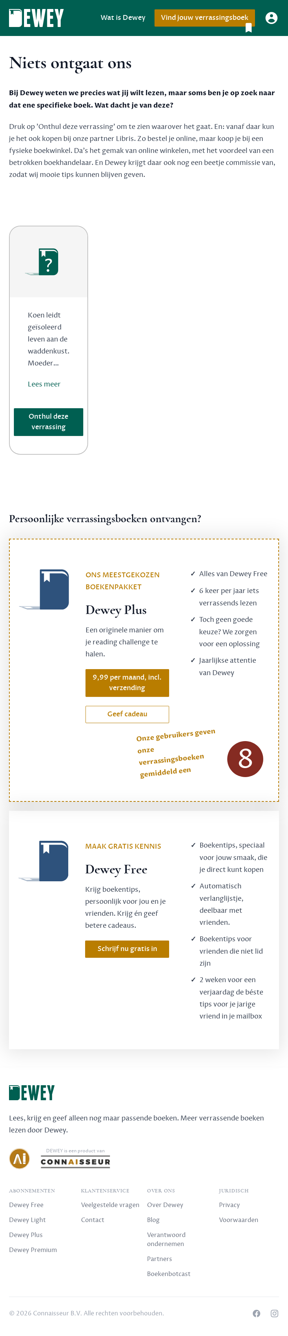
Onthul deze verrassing (48, 421)
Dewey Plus (26, 1235)
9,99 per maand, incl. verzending (127, 682)
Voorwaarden (238, 1220)
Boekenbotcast (168, 1274)
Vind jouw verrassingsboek (208, 20)
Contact (92, 1220)
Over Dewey (165, 1205)
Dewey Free (26, 1205)
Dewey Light (27, 1220)
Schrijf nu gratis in (127, 949)
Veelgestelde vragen (110, 1205)
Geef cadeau (127, 714)
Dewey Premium (33, 1250)
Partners (159, 1259)
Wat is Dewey (123, 17)
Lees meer (44, 384)
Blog (153, 1220)
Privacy (229, 1205)
